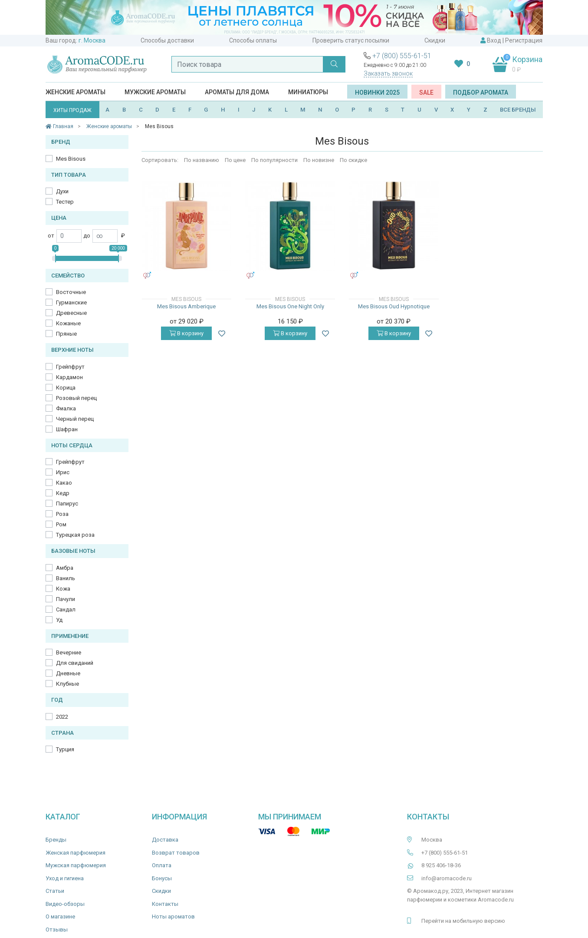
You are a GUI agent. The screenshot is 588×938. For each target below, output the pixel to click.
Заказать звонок (388, 73)
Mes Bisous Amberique (186, 306)
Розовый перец (76, 398)
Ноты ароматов (173, 916)
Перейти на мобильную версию (463, 921)
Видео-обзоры (65, 904)
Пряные (66, 333)
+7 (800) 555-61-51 (401, 56)
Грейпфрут (70, 366)
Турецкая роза (75, 535)
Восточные (71, 292)
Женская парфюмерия (75, 852)
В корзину (186, 333)
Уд (59, 620)
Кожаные (68, 323)
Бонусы (162, 878)
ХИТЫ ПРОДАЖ (72, 110)
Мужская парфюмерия (76, 865)
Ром (61, 524)
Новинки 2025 (377, 92)
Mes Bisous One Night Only (290, 306)
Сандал (66, 609)
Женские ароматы (75, 92)
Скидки (434, 40)
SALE (426, 92)
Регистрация (523, 40)
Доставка (165, 839)
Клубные (67, 683)
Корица (66, 387)
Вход (494, 40)
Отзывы (57, 929)
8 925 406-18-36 (441, 865)
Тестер (65, 201)
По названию (201, 160)
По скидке (353, 160)
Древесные (71, 313)
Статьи (55, 891)
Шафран (67, 429)
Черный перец (75, 419)
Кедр (62, 493)
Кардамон (69, 377)
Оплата (161, 865)
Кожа (63, 588)
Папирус (67, 503)
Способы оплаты (253, 40)
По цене (235, 160)
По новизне (318, 160)
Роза (62, 514)
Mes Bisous (70, 158)
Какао (64, 482)
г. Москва (92, 40)
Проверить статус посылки (350, 40)
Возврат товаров (176, 852)
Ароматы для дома (237, 92)
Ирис (62, 472)
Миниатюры (308, 92)
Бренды (56, 839)
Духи (62, 191)
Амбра (64, 568)
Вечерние (68, 652)
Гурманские (71, 302)
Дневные (68, 673)
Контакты (165, 904)
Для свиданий (74, 663)
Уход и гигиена (65, 878)
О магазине (60, 916)
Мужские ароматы (155, 92)
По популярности (274, 160)
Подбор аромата (480, 92)
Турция (65, 749)
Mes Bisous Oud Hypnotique (394, 306)
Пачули (65, 599)
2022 (62, 716)
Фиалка (66, 408)
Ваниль (65, 578)
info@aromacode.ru (446, 878)
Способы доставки (167, 40)
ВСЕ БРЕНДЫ (518, 109)
